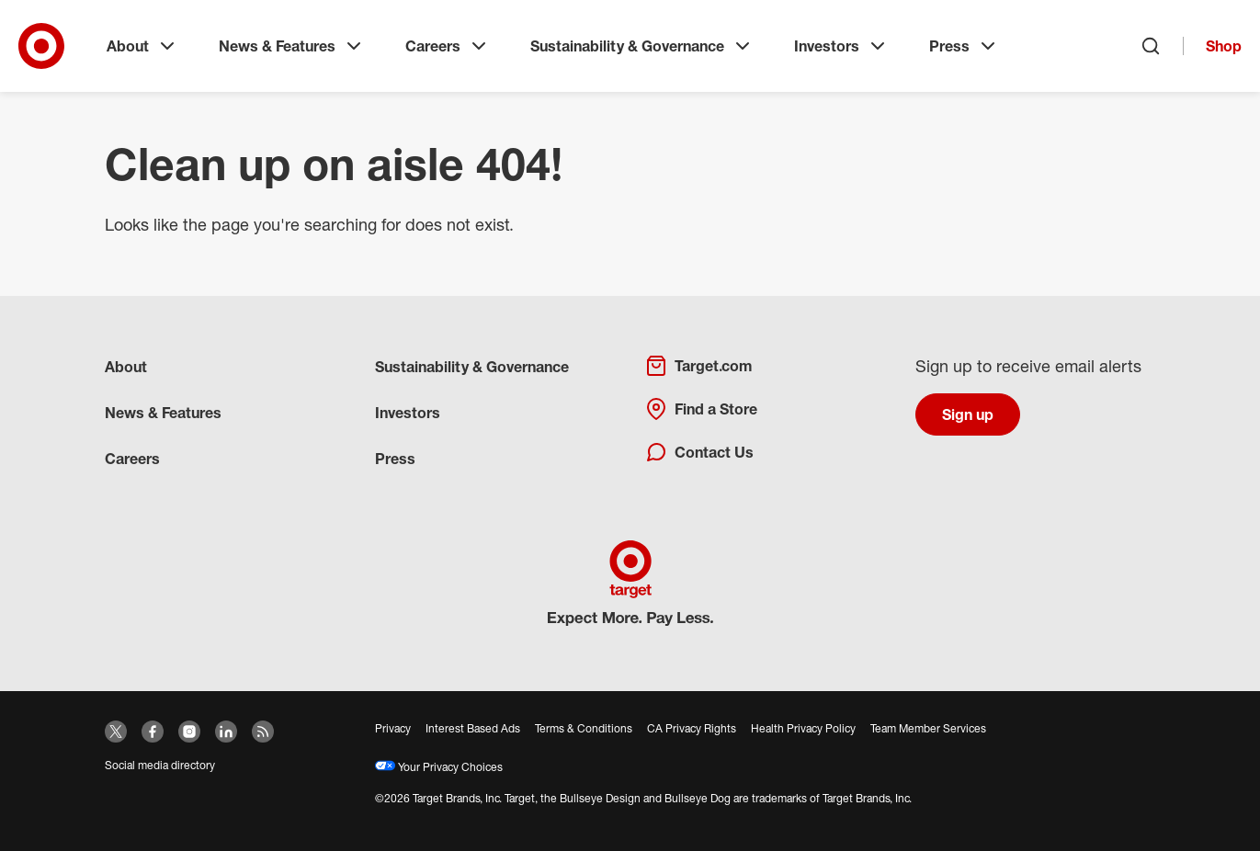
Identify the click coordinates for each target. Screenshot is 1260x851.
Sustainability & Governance (642, 46)
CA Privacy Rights (691, 728)
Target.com (698, 366)
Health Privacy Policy (803, 728)
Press (964, 46)
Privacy (393, 728)
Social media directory (160, 765)
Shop (1224, 46)
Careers (447, 46)
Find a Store (701, 409)
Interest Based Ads (473, 728)
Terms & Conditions (583, 728)
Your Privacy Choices (439, 767)
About (142, 46)
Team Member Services (928, 728)
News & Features (292, 46)
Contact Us (699, 452)
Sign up (967, 414)
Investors (841, 46)
